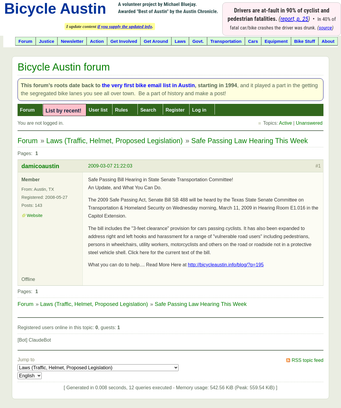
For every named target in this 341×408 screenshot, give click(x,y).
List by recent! (63, 111)
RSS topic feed (307, 360)
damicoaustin (40, 166)
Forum (27, 109)
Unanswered (309, 123)
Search (148, 109)
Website (35, 215)
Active (285, 123)
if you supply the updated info (124, 26)
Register (174, 109)
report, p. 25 (294, 18)
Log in (199, 109)
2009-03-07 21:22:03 (110, 165)
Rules (121, 109)
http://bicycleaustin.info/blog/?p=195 (226, 264)
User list (98, 109)
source (325, 28)
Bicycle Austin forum (64, 67)
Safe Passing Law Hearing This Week (249, 141)
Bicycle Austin (55, 8)
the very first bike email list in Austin (148, 85)
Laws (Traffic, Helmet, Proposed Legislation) (114, 141)
